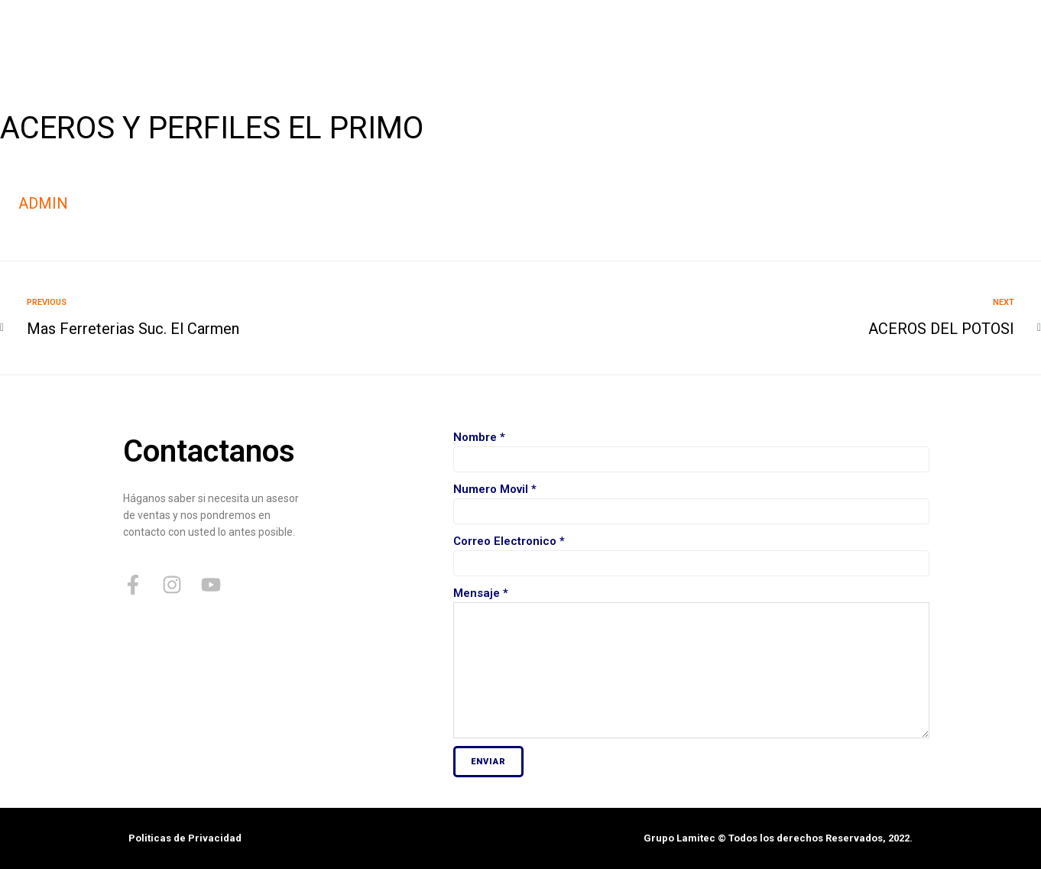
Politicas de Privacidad (185, 838)
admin (43, 203)
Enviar (488, 762)
